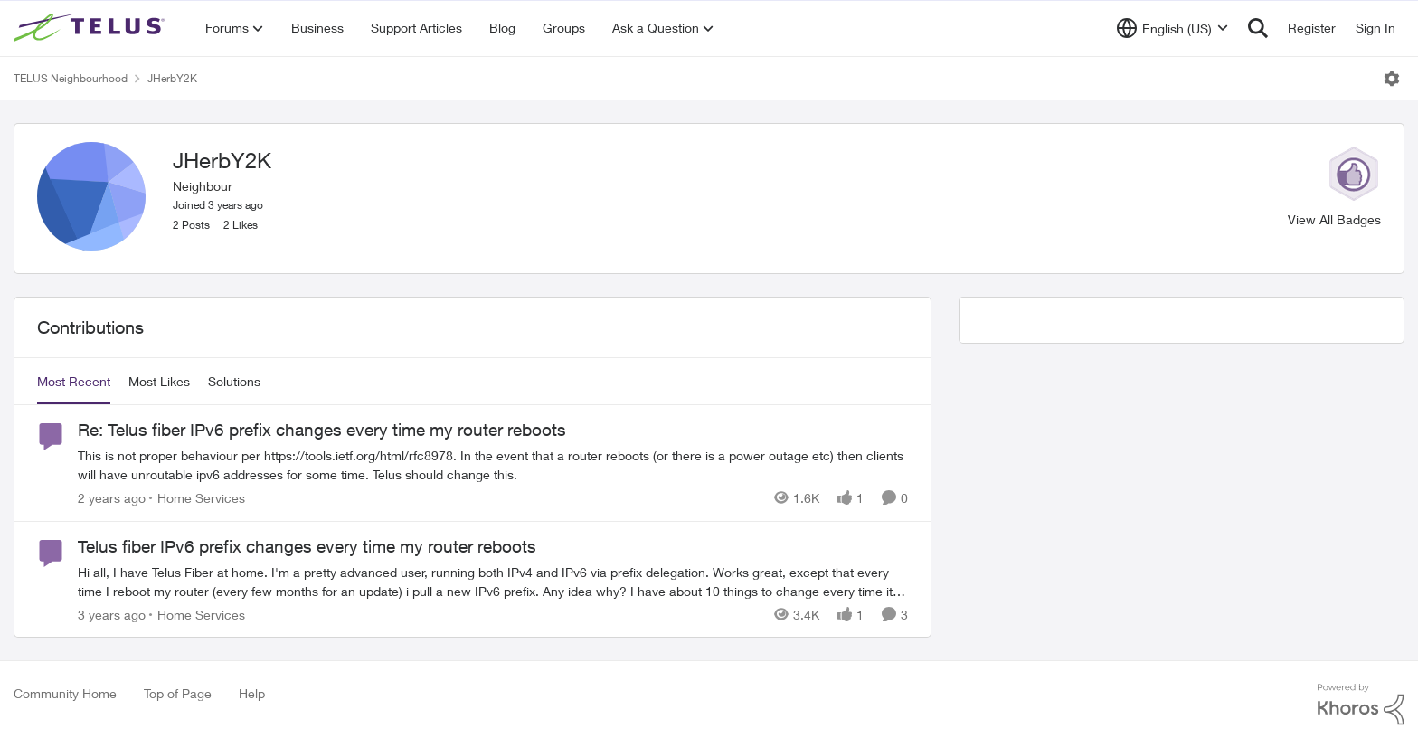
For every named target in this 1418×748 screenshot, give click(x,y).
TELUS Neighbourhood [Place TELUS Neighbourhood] (71, 78)
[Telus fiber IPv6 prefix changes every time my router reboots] (493, 581)
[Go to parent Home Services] (197, 497)
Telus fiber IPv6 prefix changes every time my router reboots (307, 546)
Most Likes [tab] (159, 381)
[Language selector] (1172, 28)
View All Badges (1334, 219)
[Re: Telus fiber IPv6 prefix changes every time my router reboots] (493, 465)
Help (252, 693)
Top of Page (178, 693)
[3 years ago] (112, 613)
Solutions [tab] (234, 381)
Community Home (65, 693)
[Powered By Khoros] (1361, 704)
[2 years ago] (112, 497)
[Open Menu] (1391, 78)
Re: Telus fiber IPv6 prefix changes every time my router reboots (322, 430)
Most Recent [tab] (73, 381)
